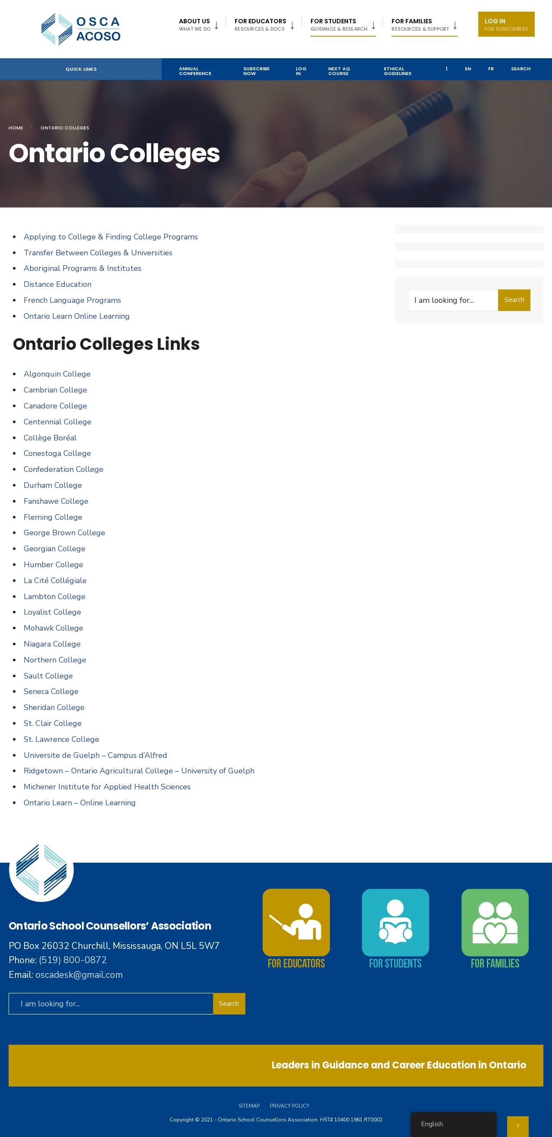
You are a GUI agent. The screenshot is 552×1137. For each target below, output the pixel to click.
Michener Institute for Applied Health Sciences (107, 787)
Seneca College (51, 691)
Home (16, 127)
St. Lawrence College (61, 739)
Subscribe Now (256, 71)
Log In (506, 24)
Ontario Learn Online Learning (77, 316)
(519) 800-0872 (73, 960)
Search (520, 68)
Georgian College (54, 548)
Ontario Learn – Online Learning (80, 803)
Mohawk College (53, 628)
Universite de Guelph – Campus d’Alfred (95, 755)
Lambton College (54, 596)
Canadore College (55, 406)
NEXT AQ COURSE (339, 71)
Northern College (55, 660)
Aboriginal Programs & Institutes (82, 268)
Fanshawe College (56, 501)
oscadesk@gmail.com (79, 975)
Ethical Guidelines (397, 71)
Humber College (53, 564)
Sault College (48, 676)
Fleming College (53, 517)
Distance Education (57, 284)
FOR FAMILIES (420, 24)
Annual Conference (195, 71)
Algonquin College (57, 374)
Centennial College (57, 422)
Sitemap (249, 1106)
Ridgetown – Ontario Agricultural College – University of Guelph (139, 771)
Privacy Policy (289, 1106)
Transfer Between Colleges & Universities (98, 253)
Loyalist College (52, 612)
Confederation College (64, 469)
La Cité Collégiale (55, 580)
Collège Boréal (50, 438)
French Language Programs (72, 300)
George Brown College (64, 533)
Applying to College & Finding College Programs (111, 237)
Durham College (53, 485)
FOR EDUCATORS (260, 24)
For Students (338, 24)
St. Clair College (53, 723)
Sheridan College (54, 707)
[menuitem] (202, 23)
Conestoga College (57, 453)
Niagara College (52, 644)
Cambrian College (55, 390)
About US (194, 24)
